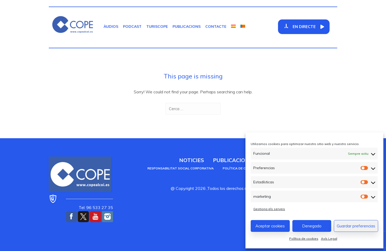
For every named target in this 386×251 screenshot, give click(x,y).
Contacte (215, 26)
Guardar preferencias (356, 225)
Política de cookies (303, 239)
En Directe (304, 26)
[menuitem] (233, 26)
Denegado (311, 225)
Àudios (111, 26)
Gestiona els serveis (269, 209)
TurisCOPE (157, 26)
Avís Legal (329, 239)
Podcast (132, 26)
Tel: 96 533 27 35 (96, 207)
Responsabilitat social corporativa (180, 168)
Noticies (191, 160)
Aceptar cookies (270, 225)
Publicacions (187, 26)
